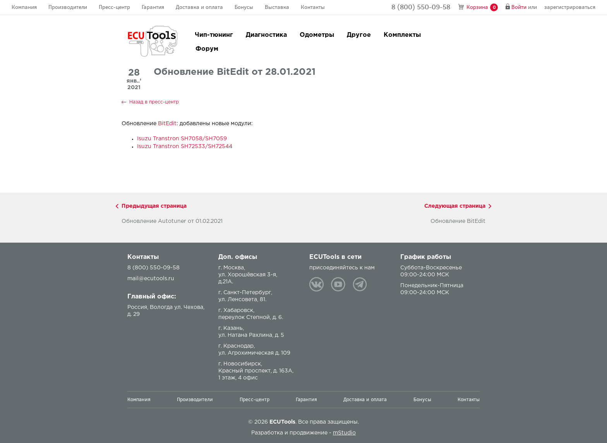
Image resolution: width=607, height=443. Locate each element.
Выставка (277, 7)
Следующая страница (454, 206)
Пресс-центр (114, 7)
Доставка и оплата (199, 7)
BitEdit (167, 123)
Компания (24, 7)
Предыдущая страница (154, 206)
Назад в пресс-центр (154, 102)
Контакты (313, 7)
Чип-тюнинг (214, 35)
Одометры (317, 35)
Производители (67, 7)
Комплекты (402, 35)
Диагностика (266, 35)
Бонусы (244, 7)
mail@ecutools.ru (150, 278)
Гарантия (153, 7)
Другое (359, 35)
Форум (206, 49)
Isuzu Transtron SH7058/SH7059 (182, 138)
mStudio (344, 433)
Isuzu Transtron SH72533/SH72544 (184, 146)
